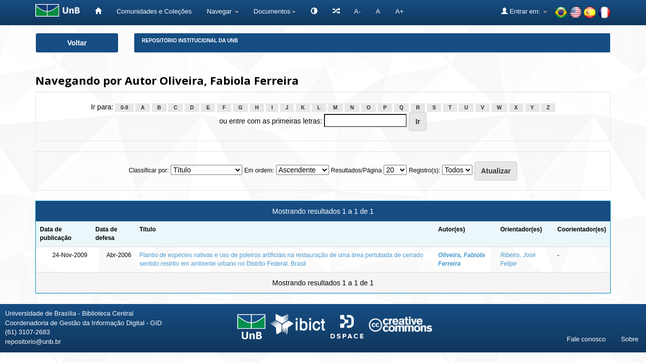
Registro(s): (424, 170)
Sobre (629, 339)
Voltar (77, 43)
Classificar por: (149, 170)
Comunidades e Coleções (154, 11)
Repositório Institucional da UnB (190, 40)
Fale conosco (586, 339)
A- (357, 11)
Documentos (275, 11)
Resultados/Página (356, 170)
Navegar (223, 11)
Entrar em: (524, 11)
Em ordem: (259, 170)
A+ (399, 11)
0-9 (124, 107)
